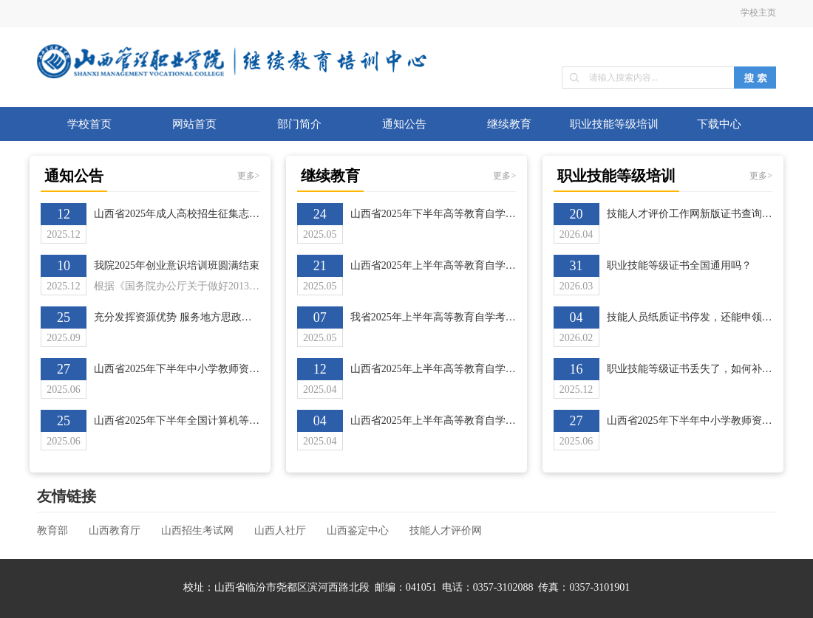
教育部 (52, 530)
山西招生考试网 (197, 530)
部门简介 (299, 124)
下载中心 (719, 124)
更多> (248, 176)
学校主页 (758, 12)
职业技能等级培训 (614, 124)
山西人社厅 (280, 530)
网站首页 (194, 124)
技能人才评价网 (445, 530)
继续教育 (509, 124)
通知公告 (404, 124)
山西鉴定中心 (358, 530)
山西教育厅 (114, 530)
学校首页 (89, 124)
